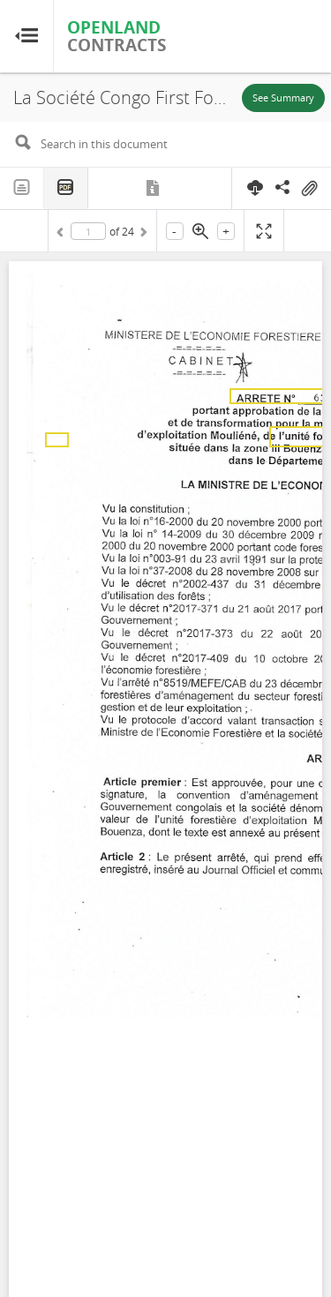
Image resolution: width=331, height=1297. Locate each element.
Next (142, 234)
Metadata (154, 188)
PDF (66, 188)
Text (22, 188)
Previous (63, 234)
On (309, 189)
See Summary (283, 97)
